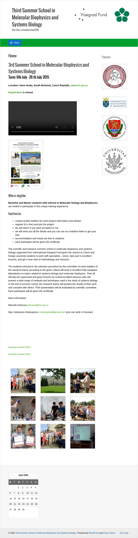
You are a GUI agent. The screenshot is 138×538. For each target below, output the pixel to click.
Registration (15, 92)
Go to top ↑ (125, 533)
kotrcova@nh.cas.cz (37, 305)
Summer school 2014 (19, 347)
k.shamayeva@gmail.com (51, 312)
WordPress (94, 533)
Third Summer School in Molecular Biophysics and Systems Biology (35, 17)
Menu (16, 43)
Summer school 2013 (19, 354)
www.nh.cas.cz (79, 85)
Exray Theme (109, 533)
